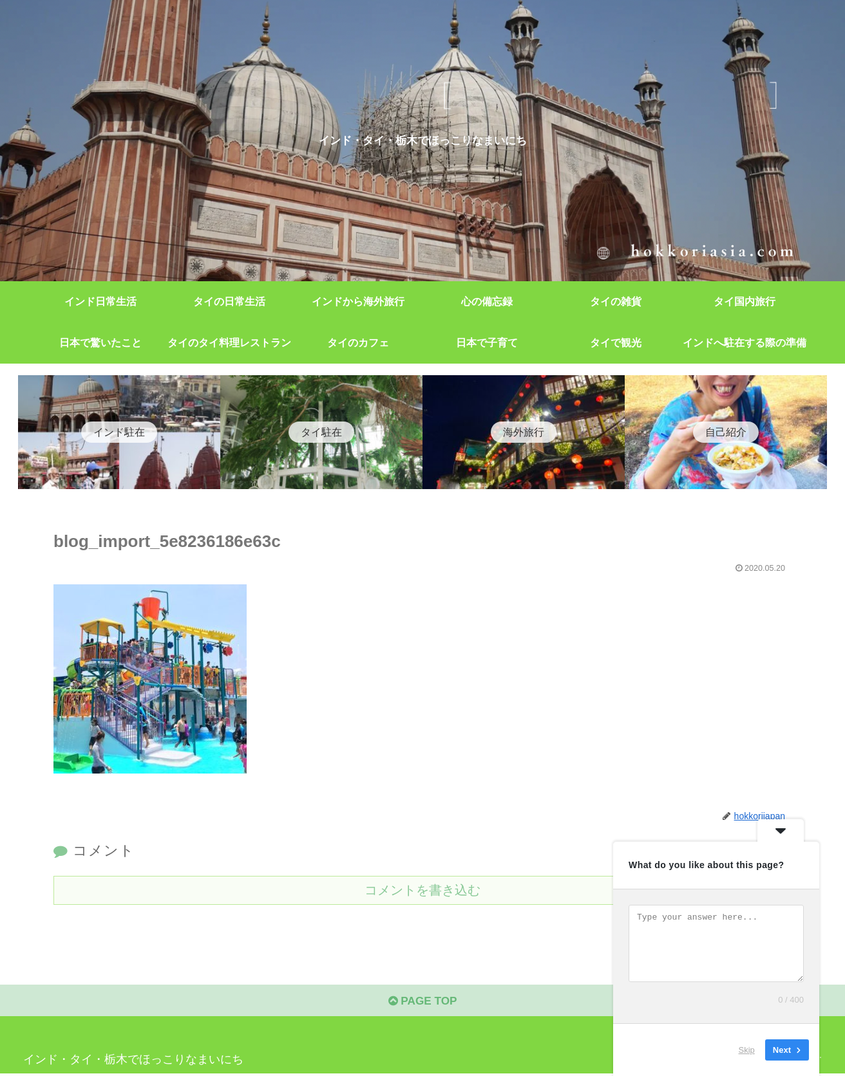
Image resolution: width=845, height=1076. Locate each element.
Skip (747, 1050)
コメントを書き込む (422, 890)
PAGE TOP (422, 1003)
